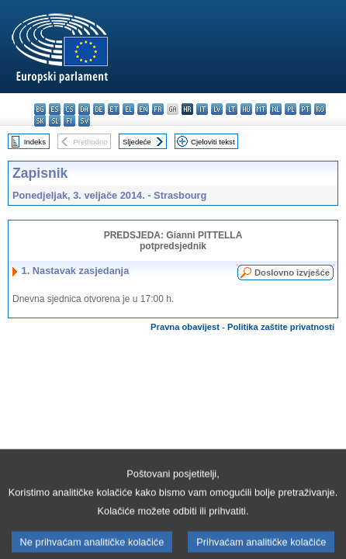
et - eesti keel (113, 109)
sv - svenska (84, 121)
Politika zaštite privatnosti (280, 327)
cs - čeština (69, 109)
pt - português (305, 109)
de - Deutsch (99, 109)
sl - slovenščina (55, 121)
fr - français (158, 109)
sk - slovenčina (40, 121)
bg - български (40, 109)
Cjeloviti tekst (213, 141)
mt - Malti (261, 109)
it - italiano (202, 109)
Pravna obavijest (185, 327)
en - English (143, 109)
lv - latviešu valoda (217, 109)
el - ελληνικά (128, 109)
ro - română (320, 109)
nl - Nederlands (276, 109)
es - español (55, 109)
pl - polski (290, 109)
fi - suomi (69, 121)
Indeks (35, 141)
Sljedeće (137, 141)
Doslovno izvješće (292, 272)
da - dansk (84, 109)
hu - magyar (246, 109)
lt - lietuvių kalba (231, 109)
